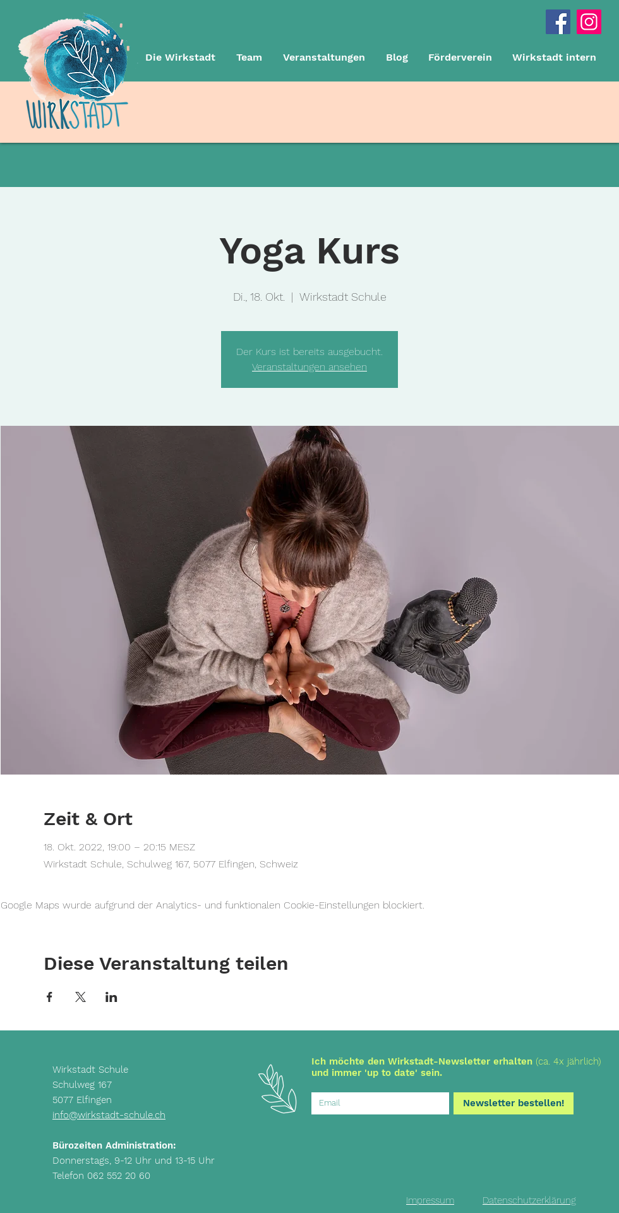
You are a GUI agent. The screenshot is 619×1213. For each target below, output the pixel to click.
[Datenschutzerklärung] (529, 1200)
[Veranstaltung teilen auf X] (81, 997)
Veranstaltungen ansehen (309, 367)
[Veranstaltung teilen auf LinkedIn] (111, 997)
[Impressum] (430, 1200)
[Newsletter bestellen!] (514, 1103)
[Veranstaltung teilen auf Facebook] (50, 997)
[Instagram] (589, 21)
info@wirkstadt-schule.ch (108, 1115)
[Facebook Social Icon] (558, 21)
